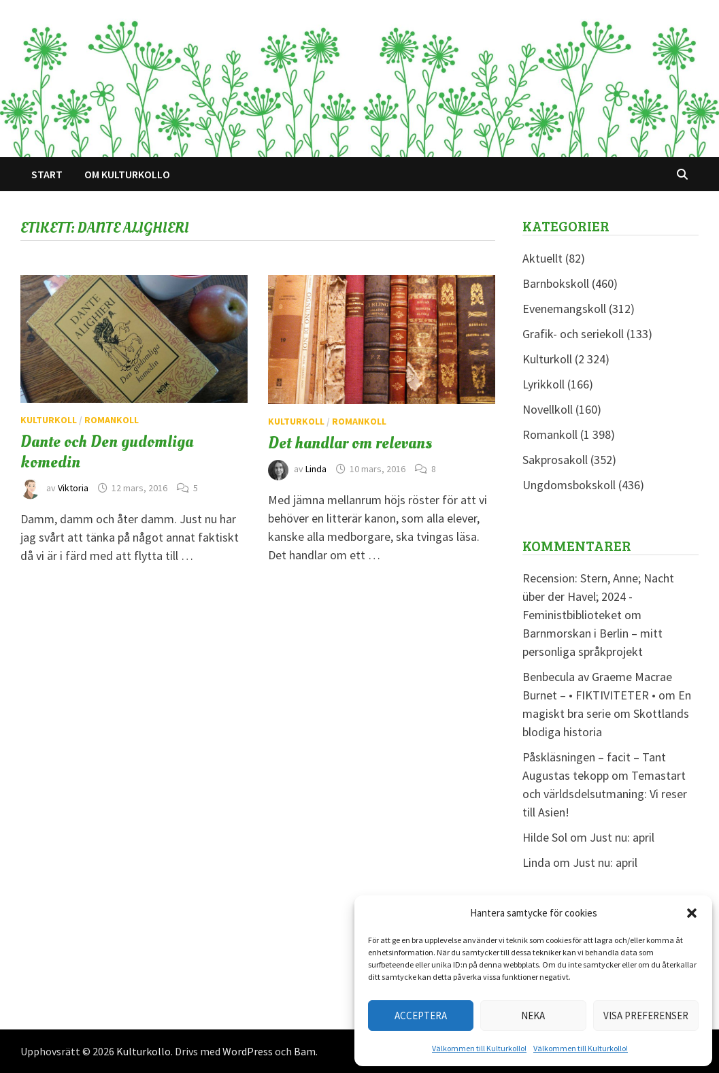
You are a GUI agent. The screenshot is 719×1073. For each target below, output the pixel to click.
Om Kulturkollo (127, 174)
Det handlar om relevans (350, 443)
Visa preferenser (645, 1015)
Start (47, 174)
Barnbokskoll (555, 283)
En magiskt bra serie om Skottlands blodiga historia (606, 713)
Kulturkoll (48, 420)
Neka (533, 1015)
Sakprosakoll (555, 459)
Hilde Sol (544, 837)
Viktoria (73, 488)
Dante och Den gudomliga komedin (106, 452)
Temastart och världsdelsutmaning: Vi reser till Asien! (604, 793)
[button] (692, 913)
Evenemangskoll (564, 308)
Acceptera (421, 1015)
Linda (316, 469)
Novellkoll (547, 409)
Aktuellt (542, 258)
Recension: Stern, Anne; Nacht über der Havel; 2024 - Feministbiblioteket (598, 596)
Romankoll (111, 420)
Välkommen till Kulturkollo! (479, 1048)
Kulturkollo (143, 1051)
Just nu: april (622, 837)
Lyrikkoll (543, 384)
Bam (305, 1051)
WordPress (247, 1051)
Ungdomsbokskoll (569, 485)
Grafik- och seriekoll (573, 334)
